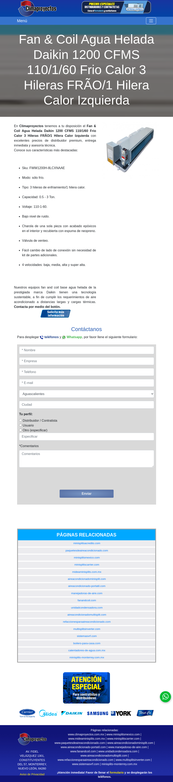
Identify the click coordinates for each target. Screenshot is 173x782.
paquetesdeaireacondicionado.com (87, 550)
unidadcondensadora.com (87, 607)
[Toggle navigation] (151, 20)
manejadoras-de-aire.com (87, 593)
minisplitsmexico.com (87, 557)
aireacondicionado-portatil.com (86, 586)
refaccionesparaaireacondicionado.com (87, 621)
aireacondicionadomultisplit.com (86, 614)
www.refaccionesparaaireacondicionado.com (85, 759)
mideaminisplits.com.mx (86, 571)
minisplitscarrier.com (86, 564)
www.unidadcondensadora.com (118, 751)
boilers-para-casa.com (86, 643)
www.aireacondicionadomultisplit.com (104, 755)
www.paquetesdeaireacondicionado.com (80, 742)
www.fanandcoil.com (83, 751)
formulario (117, 772)
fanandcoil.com (87, 600)
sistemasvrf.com (87, 636)
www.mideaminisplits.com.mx (86, 738)
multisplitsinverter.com (86, 628)
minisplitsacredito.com (86, 543)
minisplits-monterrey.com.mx (86, 657)
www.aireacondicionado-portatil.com (83, 747)
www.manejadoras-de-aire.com (127, 747)
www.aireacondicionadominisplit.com (130, 742)
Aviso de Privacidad (32, 774)
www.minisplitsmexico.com (123, 734)
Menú (22, 21)
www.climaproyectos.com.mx (86, 734)
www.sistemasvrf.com (85, 764)
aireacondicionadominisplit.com (87, 578)
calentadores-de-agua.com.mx (86, 650)
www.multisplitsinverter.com (133, 759)
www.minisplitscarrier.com (123, 738)
